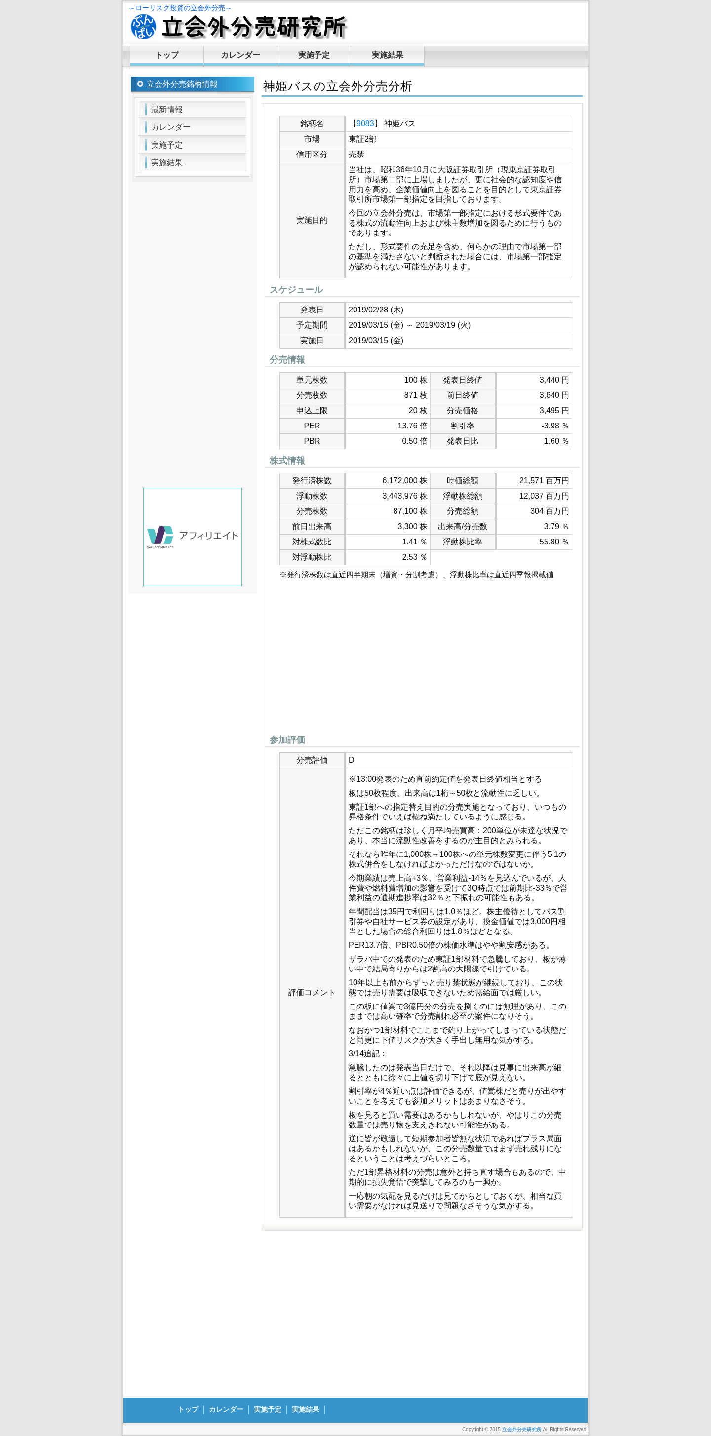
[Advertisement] (422, 659)
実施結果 (387, 55)
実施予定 (314, 55)
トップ (167, 55)
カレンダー (240, 55)
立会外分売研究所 (522, 1429)
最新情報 (167, 109)
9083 (365, 123)
